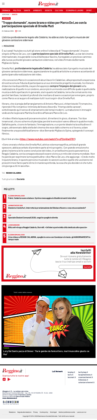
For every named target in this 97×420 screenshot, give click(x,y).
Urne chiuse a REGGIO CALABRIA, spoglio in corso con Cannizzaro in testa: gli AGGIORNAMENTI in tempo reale (49, 238)
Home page (5, 14)
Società (14, 14)
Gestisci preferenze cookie (67, 412)
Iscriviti (87, 267)
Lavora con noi (81, 412)
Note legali (53, 412)
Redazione (12, 412)
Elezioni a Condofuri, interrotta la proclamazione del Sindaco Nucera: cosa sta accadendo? (47, 208)
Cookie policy (44, 412)
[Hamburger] (3, 4)
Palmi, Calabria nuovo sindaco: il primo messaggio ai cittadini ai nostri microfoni (42, 198)
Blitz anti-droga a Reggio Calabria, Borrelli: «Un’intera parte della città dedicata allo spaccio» (47, 227)
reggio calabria (13, 173)
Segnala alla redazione (24, 412)
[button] (92, 16)
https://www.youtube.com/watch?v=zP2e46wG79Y (47, 139)
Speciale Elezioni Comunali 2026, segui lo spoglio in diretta (33, 217)
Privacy (35, 412)
